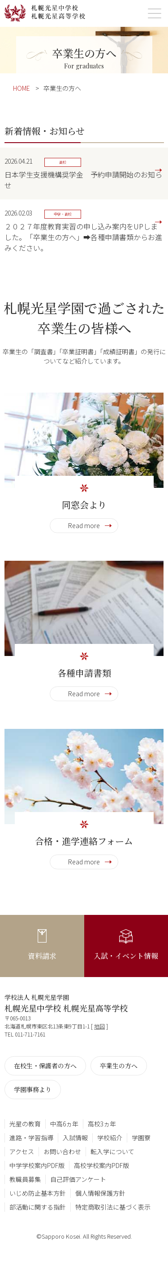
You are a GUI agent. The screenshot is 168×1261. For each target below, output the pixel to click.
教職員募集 (25, 1179)
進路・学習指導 (31, 1137)
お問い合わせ (62, 1151)
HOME (21, 88)
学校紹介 (109, 1137)
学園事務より (33, 1089)
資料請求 (42, 956)
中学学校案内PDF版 (37, 1165)
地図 (99, 1026)
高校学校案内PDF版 (101, 1165)
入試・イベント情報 (126, 956)
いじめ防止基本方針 (37, 1193)
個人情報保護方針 (100, 1193)
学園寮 (141, 1137)
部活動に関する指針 (37, 1206)
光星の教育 (25, 1123)
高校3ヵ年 (102, 1123)
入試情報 (75, 1137)
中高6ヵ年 (64, 1123)
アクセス (21, 1151)
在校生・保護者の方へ (45, 1065)
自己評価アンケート (78, 1179)
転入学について (112, 1151)
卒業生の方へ (119, 1065)
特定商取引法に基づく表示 (113, 1206)
